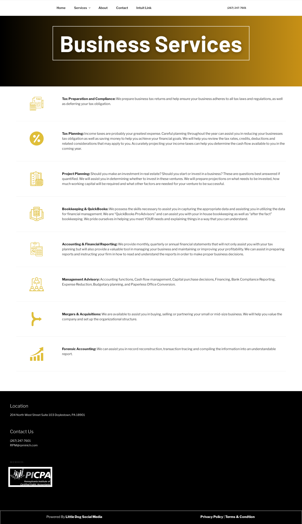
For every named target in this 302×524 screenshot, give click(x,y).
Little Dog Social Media (83, 517)
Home (61, 8)
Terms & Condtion (240, 517)
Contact (122, 8)
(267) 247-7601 (236, 7)
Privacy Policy (211, 517)
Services (82, 8)
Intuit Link (144, 8)
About (103, 8)
